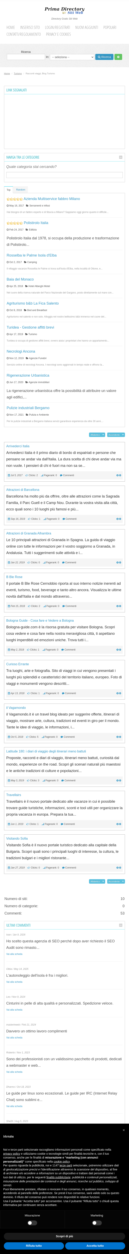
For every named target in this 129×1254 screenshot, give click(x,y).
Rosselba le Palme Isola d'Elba (32, 255)
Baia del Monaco (20, 279)
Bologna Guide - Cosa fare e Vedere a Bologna (40, 620)
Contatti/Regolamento (23, 34)
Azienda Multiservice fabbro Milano (52, 199)
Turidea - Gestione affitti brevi (30, 327)
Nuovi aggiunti (86, 27)
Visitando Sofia (17, 838)
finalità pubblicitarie (58, 1177)
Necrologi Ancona (21, 351)
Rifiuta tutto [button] (34, 1245)
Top (8, 190)
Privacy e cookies (58, 34)
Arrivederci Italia (17, 446)
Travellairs (13, 795)
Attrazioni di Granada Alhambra (28, 533)
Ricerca (26, 55)
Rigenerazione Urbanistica (28, 375)
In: (70, 57)
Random (20, 189)
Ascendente (114, 435)
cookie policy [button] (62, 1161)
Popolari (109, 27)
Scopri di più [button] (64, 1236)
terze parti (66, 1165)
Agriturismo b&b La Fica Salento (33, 303)
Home (10, 27)
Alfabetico (95, 435)
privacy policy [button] (11, 1153)
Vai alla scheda (14, 954)
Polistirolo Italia (36, 223)
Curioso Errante (17, 664)
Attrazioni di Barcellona (22, 489)
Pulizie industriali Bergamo (28, 408)
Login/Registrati (57, 27)
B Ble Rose (14, 577)
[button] (124, 1130)
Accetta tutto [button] (95, 1245)
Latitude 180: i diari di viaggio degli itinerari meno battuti (46, 751)
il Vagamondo (16, 707)
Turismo (18, 73)
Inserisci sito (30, 27)
